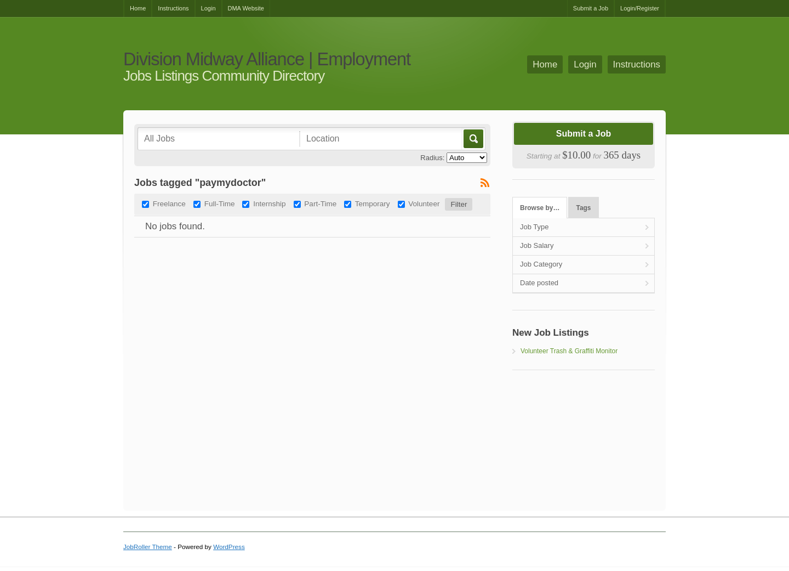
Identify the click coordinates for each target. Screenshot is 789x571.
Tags (583, 208)
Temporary (372, 204)
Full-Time (219, 204)
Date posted (539, 283)
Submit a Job (590, 8)
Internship (269, 204)
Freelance (169, 204)
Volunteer (423, 204)
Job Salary (536, 245)
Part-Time (320, 204)
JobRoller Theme (147, 546)
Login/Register (639, 8)
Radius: (432, 158)
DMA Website (246, 8)
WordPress (229, 546)
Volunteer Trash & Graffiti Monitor (569, 351)
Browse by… (539, 208)
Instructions (173, 8)
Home (138, 8)
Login (208, 8)
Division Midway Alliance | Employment (266, 59)
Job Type (534, 227)
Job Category (541, 264)
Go (472, 139)
